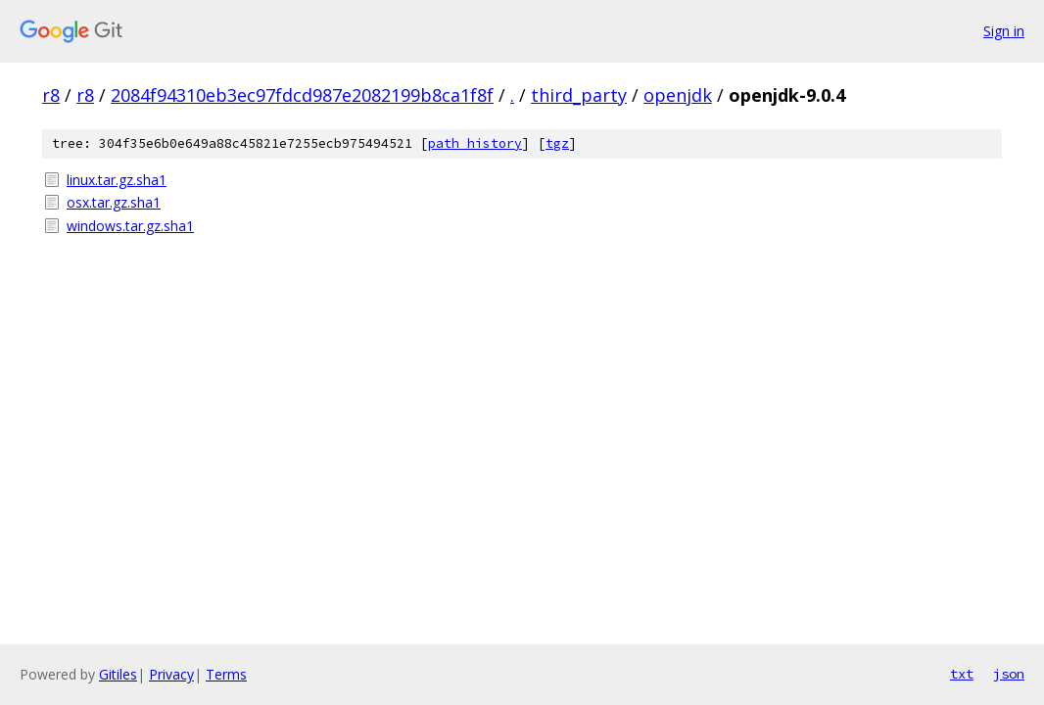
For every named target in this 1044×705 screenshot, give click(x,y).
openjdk (677, 95)
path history (475, 143)
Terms (226, 674)
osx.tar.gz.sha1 (114, 202)
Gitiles (118, 674)
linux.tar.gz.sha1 (116, 179)
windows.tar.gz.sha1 (130, 225)
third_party (579, 95)
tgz (557, 143)
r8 (51, 95)
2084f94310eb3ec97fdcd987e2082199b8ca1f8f (302, 95)
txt (961, 673)
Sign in (1003, 31)
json (1008, 673)
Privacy (171, 674)
